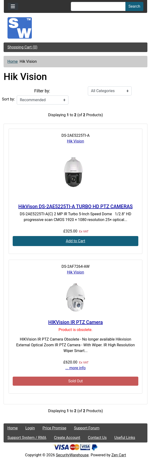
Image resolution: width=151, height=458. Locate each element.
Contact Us (97, 437)
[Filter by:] (110, 90)
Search (134, 6)
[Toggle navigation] (13, 6)
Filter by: (42, 91)
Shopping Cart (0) (22, 47)
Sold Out (75, 381)
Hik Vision (75, 141)
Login (30, 428)
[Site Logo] (75, 28)
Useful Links (124, 437)
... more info (75, 368)
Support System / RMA (26, 437)
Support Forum (87, 428)
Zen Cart (119, 455)
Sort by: (8, 99)
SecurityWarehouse (72, 455)
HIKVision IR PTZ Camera (75, 322)
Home (12, 61)
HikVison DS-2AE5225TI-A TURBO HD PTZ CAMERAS (75, 206)
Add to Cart (75, 241)
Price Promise (54, 428)
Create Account (67, 437)
